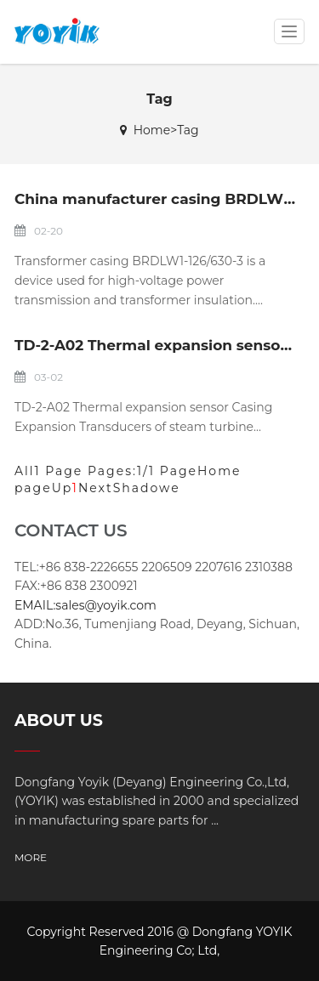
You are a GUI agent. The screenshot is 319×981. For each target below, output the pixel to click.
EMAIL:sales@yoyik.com (85, 605)
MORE (30, 857)
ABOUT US (58, 720)
